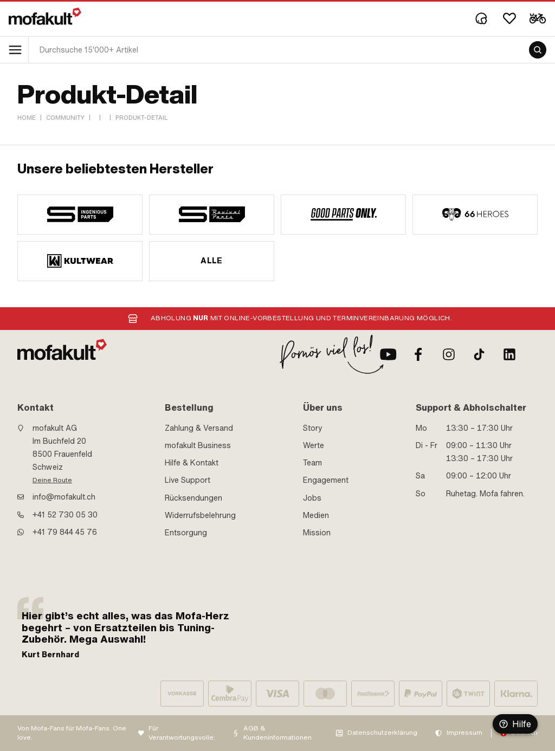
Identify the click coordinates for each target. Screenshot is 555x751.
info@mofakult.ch (64, 496)
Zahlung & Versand (199, 428)
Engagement (326, 480)
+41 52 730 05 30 (65, 514)
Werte (313, 445)
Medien (316, 515)
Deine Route (52, 480)
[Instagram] (449, 354)
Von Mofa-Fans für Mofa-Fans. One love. (71, 733)
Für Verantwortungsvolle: (182, 733)
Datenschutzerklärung (382, 732)
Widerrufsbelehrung (200, 515)
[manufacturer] (80, 215)
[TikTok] (479, 354)
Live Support (187, 480)
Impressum (464, 732)
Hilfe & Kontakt (191, 462)
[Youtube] (388, 354)
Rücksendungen (193, 498)
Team (312, 462)
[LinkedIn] (509, 354)
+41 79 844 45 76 (65, 532)
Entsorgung (186, 532)
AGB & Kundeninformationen (277, 733)
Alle (212, 260)
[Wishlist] (509, 18)
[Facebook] (418, 354)
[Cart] (538, 18)
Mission (317, 532)
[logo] (45, 16)
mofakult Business (198, 445)
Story (312, 428)
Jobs (312, 498)
